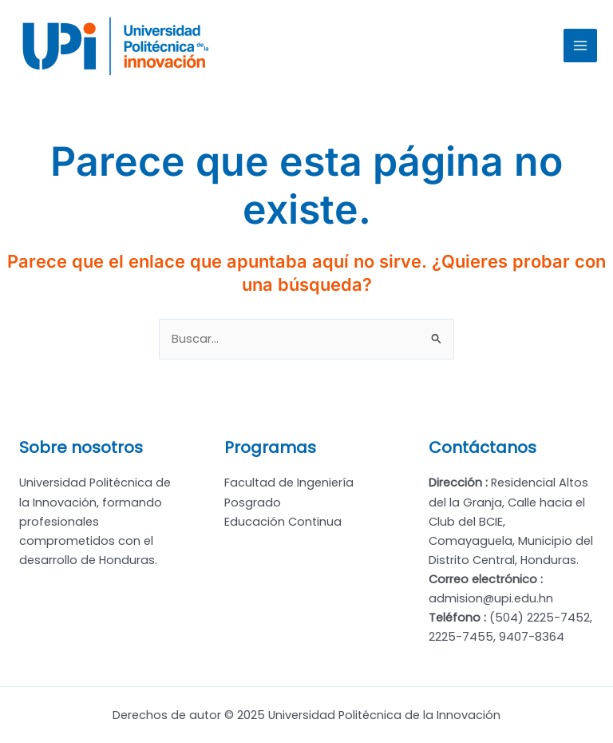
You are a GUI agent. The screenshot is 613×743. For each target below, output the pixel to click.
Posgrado (252, 503)
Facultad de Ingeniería (289, 483)
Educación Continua (283, 522)
